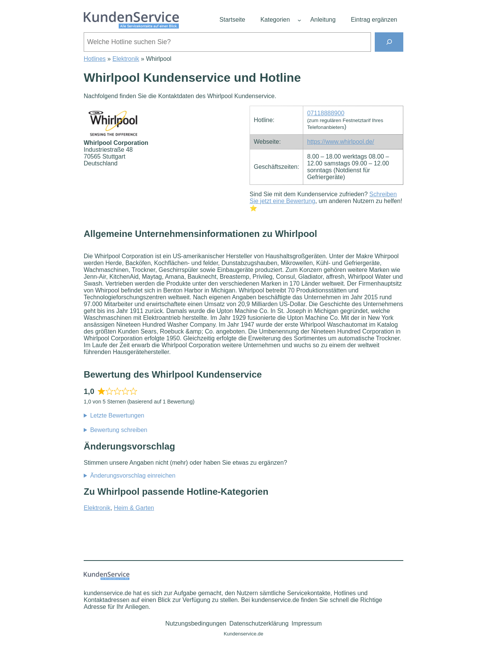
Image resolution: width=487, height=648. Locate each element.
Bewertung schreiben (118, 430)
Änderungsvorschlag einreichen (132, 475)
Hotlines (95, 59)
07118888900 (325, 113)
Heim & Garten (134, 508)
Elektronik (126, 59)
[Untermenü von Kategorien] (299, 20)
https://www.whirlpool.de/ (340, 141)
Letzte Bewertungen (117, 415)
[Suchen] (389, 42)
